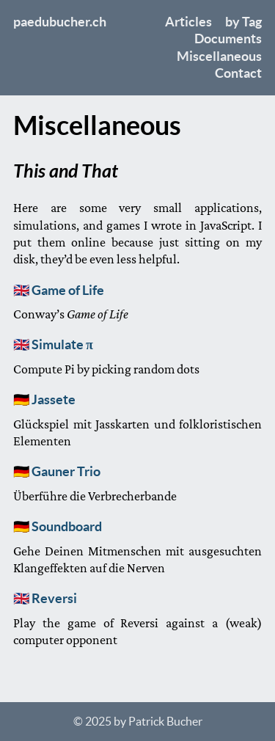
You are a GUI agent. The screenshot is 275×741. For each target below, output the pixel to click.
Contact (238, 73)
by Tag (243, 21)
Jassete (54, 399)
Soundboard (67, 526)
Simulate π (62, 344)
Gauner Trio (66, 471)
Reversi (54, 598)
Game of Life (68, 290)
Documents (228, 38)
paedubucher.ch (59, 21)
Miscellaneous (219, 56)
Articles (188, 21)
